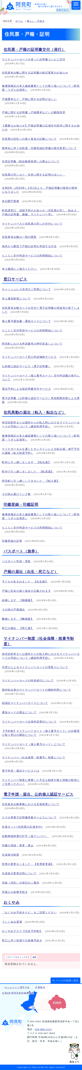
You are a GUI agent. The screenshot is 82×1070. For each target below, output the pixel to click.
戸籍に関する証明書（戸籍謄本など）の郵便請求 (33, 112)
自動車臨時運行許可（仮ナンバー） (25, 836)
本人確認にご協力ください (19, 268)
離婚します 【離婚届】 (18, 618)
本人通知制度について (16, 298)
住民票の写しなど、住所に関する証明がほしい (33, 174)
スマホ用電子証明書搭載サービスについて (29, 817)
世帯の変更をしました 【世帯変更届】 (28, 864)
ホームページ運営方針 (17, 987)
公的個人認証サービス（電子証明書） (26, 366)
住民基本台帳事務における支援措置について (31, 804)
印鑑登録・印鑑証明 (21, 504)
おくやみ (12, 902)
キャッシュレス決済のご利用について (26, 289)
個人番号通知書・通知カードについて (26, 321)
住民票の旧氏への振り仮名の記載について (29, 138)
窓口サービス (15, 279)
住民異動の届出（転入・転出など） (35, 412)
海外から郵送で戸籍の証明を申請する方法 (29, 246)
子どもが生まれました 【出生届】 (25, 581)
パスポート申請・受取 (16, 561)
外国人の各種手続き (15, 892)
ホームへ (63, 10)
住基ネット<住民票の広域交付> (22, 826)
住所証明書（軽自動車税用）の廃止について (31, 161)
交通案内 (40, 987)
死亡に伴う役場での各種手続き (22, 940)
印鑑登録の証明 (12, 540)
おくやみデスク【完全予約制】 (22, 931)
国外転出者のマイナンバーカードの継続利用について (36, 689)
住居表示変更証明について (19, 873)
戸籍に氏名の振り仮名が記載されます (26, 591)
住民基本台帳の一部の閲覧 (19, 237)
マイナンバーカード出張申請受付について (29, 721)
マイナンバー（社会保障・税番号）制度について (33, 757)
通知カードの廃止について (19, 712)
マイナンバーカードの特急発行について (28, 680)
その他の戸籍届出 (13, 609)
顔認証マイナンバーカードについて (25, 703)
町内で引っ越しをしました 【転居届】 (28, 471)
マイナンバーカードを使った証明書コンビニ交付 (33, 59)
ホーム (19, 21)
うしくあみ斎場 (12, 921)
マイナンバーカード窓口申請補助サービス (29, 357)
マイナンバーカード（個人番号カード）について (33, 744)
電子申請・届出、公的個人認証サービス (39, 794)
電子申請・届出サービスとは (20, 770)
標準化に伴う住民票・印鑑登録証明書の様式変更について (39, 148)
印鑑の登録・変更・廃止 (18, 845)
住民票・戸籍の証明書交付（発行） (35, 49)
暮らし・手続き (36, 21)
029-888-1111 (43, 1029)
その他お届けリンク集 (16, 494)
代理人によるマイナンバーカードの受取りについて (35, 667)
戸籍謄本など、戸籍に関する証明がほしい (29, 99)
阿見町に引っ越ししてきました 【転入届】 (31, 480)
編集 (34, 957)
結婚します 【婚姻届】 (18, 600)
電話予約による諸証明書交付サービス (26, 388)
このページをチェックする (17, 957)
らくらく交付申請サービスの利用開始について (32, 255)
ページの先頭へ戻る (67, 980)
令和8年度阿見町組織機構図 (18, 993)
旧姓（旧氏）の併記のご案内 (20, 882)
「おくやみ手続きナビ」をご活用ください (29, 912)
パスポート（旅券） (21, 551)
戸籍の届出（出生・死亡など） (31, 572)
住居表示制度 (10, 854)
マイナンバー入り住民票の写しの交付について (32, 223)
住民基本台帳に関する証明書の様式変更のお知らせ (35, 72)
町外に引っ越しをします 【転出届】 (26, 462)
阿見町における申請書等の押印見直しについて (32, 343)
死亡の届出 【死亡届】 (18, 628)
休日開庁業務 (10, 201)
